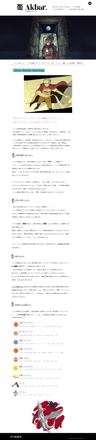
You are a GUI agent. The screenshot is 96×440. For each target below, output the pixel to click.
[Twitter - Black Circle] (89, 3)
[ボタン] (15, 333)
